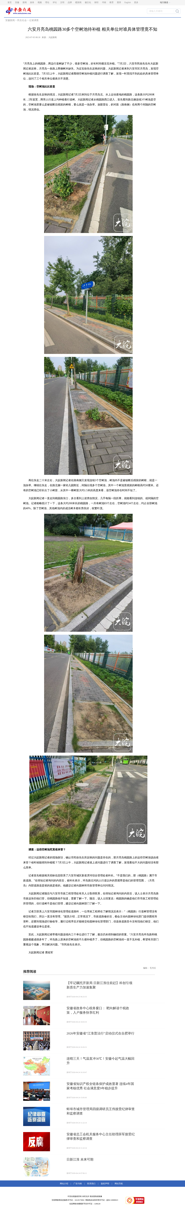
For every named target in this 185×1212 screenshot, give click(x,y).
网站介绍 (64, 1184)
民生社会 (22, 20)
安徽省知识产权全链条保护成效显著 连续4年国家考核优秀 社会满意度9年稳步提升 (100, 1086)
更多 (136, 2)
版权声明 (105, 1184)
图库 (119, 2)
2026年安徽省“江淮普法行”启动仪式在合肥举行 (100, 1033)
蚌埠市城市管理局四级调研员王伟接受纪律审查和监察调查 (101, 1111)
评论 (55, 2)
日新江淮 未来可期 (80, 1159)
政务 (32, 2)
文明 (62, 2)
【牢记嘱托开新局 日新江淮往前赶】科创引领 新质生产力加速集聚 (99, 985)
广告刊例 (77, 1184)
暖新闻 (78, 2)
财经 (96, 2)
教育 (111, 2)
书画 (104, 2)
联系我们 (91, 1184)
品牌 (70, 2)
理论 (47, 2)
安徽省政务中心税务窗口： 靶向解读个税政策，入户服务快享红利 (98, 1010)
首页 (10, 2)
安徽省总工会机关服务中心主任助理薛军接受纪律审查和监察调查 (101, 1136)
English (128, 2)
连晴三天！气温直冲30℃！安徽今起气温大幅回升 (100, 1061)
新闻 (25, 2)
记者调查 (34, 20)
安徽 (17, 2)
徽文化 (88, 2)
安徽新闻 (10, 20)
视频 (40, 2)
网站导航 (118, 1184)
